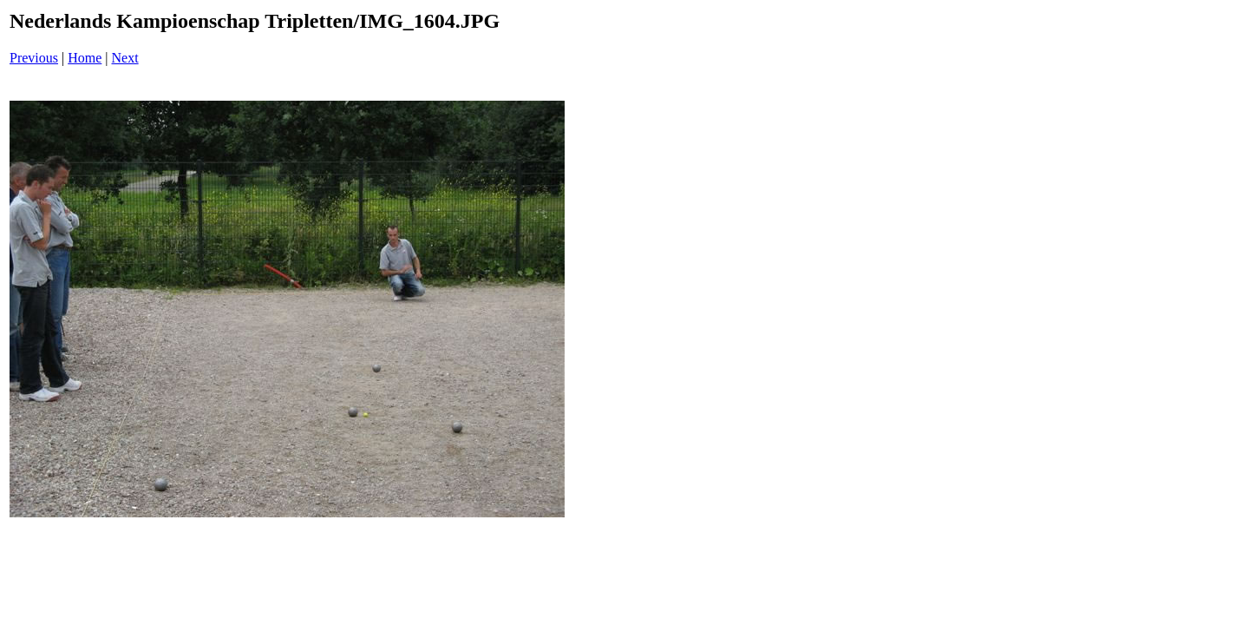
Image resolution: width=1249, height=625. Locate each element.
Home (84, 57)
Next (125, 57)
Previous (34, 57)
